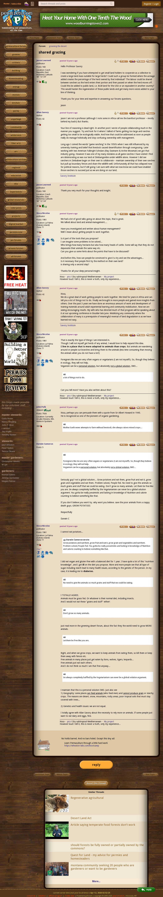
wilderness (16, 135)
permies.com (16, 232)
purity (16, 111)
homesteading (16, 79)
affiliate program (55, 896)
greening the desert (58, 46)
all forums (16, 256)
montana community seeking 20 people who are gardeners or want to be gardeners (102, 867)
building (16, 71)
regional (16, 168)
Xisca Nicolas (43, 213)
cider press (16, 208)
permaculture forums (16, 46)
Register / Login (151, 4)
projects (16, 216)
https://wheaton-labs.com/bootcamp (81, 746)
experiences (16, 192)
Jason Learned (43, 60)
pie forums (16, 240)
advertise (42, 896)
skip (16, 184)
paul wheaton (118, 896)
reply (96, 765)
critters (16, 63)
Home (6, 3)
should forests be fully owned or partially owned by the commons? (107, 846)
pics (69, 276)
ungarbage (16, 119)
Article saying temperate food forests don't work (103, 824)
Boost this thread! (96, 783)
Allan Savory (42, 112)
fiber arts (16, 143)
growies (16, 55)
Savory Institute (68, 176)
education (16, 176)
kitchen (16, 103)
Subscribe (16, 4)
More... (96, 881)
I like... (39, 237)
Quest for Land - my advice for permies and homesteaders (99, 856)
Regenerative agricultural (87, 797)
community (16, 127)
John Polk (41, 407)
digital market (16, 224)
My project (109, 276)
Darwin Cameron (44, 444)
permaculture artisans (16, 159)
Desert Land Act (81, 818)
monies (16, 95)
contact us (31, 896)
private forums (16, 248)
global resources (16, 200)
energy (16, 87)
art (16, 151)
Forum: (42, 46)
